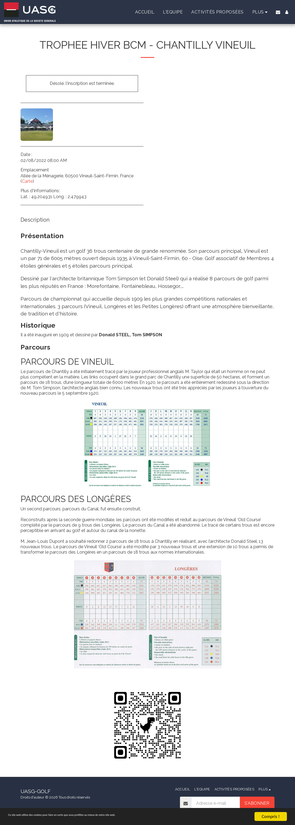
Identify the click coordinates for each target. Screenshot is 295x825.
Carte (27, 181)
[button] (278, 12)
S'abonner (256, 803)
